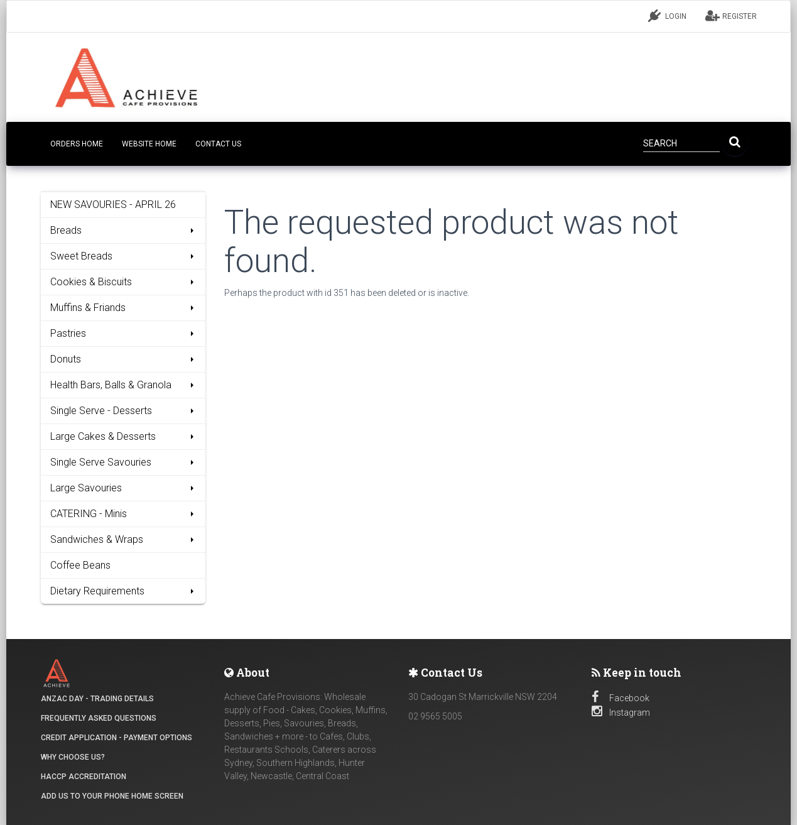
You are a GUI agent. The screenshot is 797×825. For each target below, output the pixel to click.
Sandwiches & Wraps (123, 539)
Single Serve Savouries (123, 462)
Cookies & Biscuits (123, 282)
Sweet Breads (123, 256)
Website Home (149, 143)
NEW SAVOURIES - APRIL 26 (113, 204)
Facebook (620, 698)
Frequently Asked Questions (98, 718)
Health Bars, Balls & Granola (123, 385)
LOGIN (667, 15)
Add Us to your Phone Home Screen (112, 796)
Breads (123, 230)
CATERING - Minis (123, 514)
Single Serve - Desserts (123, 411)
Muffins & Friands (123, 308)
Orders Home (76, 143)
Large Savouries (123, 488)
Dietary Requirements (123, 591)
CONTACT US (218, 143)
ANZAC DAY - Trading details (97, 698)
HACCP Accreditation (83, 776)
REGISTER (731, 15)
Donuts (123, 359)
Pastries (123, 333)
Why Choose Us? (73, 757)
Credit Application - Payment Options (116, 737)
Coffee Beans (80, 565)
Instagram (621, 713)
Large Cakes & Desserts (123, 436)
